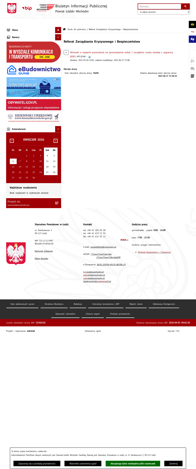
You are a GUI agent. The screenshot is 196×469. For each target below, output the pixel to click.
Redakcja (78, 437)
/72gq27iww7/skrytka (101, 387)
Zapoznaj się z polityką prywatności (36, 463)
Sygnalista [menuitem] (12, 138)
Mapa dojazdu (41, 391)
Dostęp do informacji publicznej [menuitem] (24, 108)
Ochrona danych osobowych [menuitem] (22, 120)
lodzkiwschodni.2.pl (97, 414)
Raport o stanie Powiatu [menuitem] (20, 53)
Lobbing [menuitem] (11, 89)
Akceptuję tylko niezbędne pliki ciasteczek (133, 463)
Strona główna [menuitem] (15, 28)
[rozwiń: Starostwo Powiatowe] (59, 41)
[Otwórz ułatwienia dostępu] (192, 24)
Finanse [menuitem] (11, 59)
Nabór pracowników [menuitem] (18, 132)
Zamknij (173, 463)
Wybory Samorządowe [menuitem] (19, 145)
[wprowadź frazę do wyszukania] (159, 6)
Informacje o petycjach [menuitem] (19, 83)
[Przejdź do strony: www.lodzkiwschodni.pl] (192, 46)
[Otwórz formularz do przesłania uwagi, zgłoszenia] (192, 68)
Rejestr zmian (136, 437)
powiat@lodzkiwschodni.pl (103, 380)
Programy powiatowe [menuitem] (18, 96)
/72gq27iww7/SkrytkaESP (108, 390)
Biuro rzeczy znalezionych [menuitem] (21, 102)
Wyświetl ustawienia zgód (82, 463)
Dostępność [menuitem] (13, 114)
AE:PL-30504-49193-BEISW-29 (111, 398)
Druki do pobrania (77, 21)
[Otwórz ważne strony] (192, 61)
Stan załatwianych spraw (22, 437)
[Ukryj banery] (58, 171)
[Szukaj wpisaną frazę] (185, 6)
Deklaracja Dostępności (164, 437)
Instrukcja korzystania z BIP (105, 437)
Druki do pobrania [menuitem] (17, 163)
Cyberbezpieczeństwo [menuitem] (18, 157)
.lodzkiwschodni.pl (93, 405)
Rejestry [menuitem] (11, 151)
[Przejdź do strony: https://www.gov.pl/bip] (192, 31)
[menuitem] (33, 34)
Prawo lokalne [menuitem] (15, 46)
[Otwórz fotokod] (192, 76)
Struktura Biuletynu (54, 437)
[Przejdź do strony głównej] (56, 8)
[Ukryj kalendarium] (58, 262)
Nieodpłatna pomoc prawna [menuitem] (22, 77)
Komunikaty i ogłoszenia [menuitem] (20, 65)
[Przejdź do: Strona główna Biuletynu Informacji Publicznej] (64, 21)
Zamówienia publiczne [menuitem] (19, 71)
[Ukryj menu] (58, 22)
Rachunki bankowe (44, 384)
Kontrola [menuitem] (11, 126)
